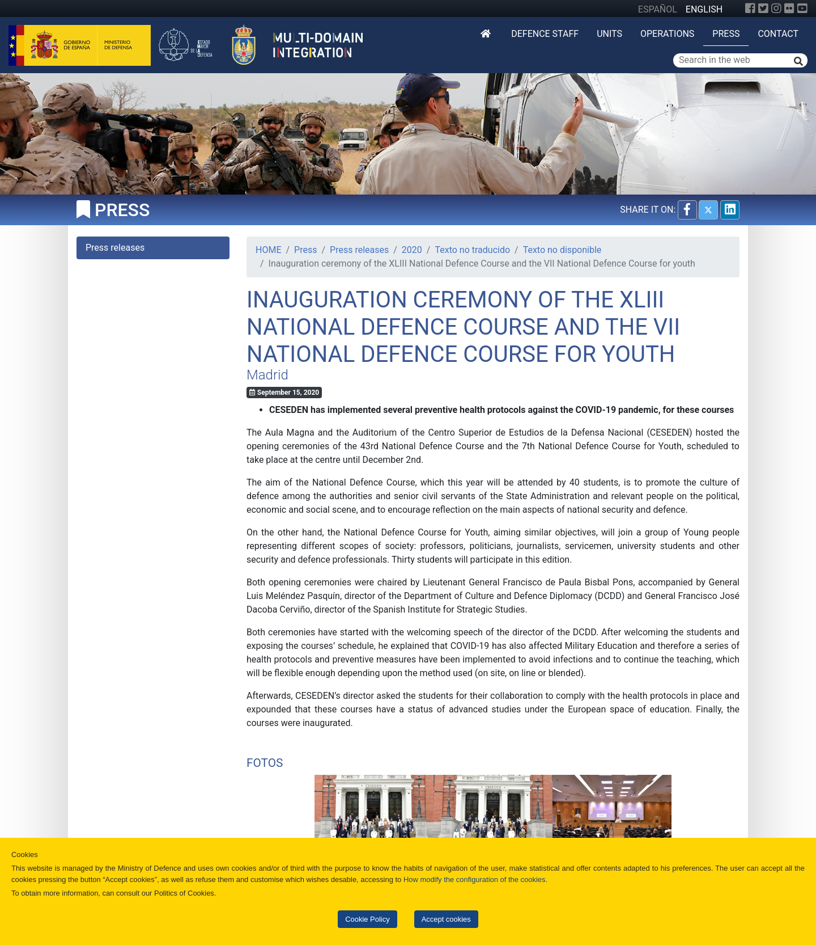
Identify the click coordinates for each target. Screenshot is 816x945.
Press (726, 33)
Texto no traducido (472, 249)
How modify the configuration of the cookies (474, 879)
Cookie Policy (367, 919)
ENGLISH (704, 9)
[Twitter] (763, 8)
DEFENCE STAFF (545, 33)
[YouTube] (802, 8)
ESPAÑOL (657, 9)
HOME (268, 249)
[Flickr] (789, 8)
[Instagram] (776, 8)
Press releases (359, 249)
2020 (412, 249)
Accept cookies (446, 919)
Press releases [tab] (115, 247)
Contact (778, 33)
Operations (667, 33)
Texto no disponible (562, 249)
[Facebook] (750, 8)
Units (609, 33)
